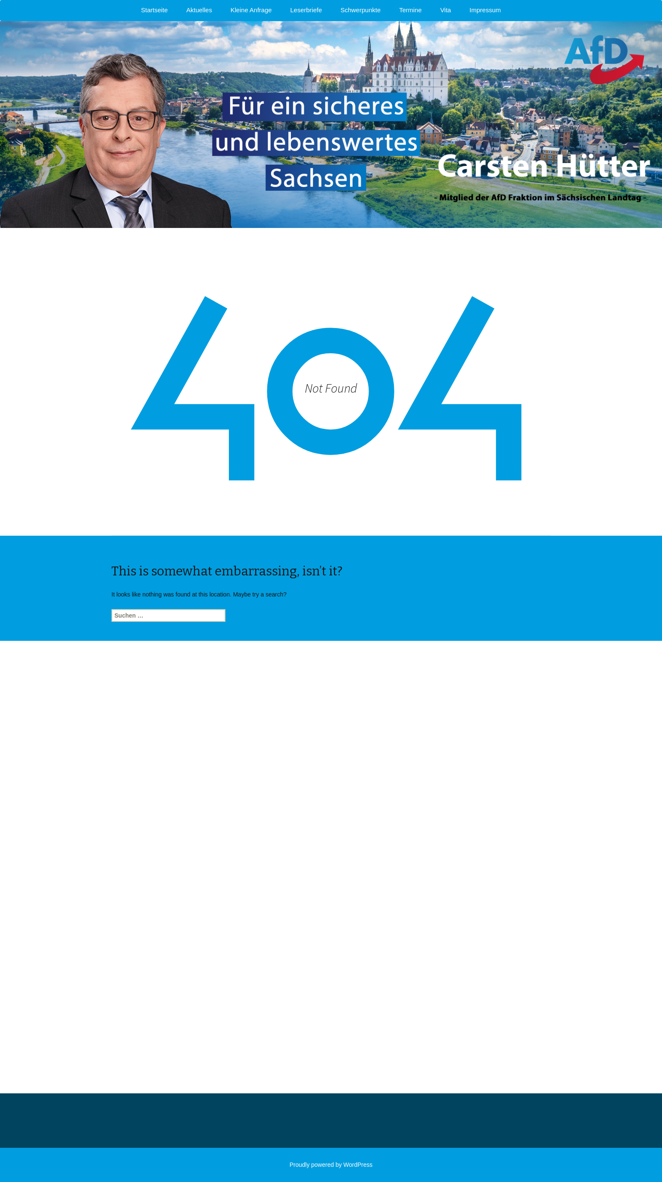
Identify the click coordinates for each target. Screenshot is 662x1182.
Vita (445, 10)
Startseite (154, 10)
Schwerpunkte (360, 10)
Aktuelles (199, 10)
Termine (410, 10)
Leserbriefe (306, 10)
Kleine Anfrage (251, 10)
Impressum (485, 10)
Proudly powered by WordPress (331, 1164)
